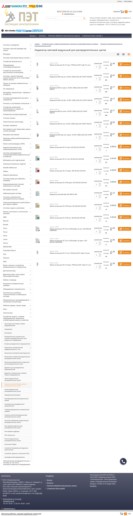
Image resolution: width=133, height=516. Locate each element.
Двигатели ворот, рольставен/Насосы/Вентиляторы (17, 275)
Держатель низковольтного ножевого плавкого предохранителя (16, 374)
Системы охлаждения (17, 45)
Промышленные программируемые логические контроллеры (17, 301)
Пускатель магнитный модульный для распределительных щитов (16, 416)
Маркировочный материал (12, 395)
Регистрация (128, 1)
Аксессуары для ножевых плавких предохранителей (15, 324)
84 (80, 11)
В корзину (126, 64)
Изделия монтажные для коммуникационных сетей (17, 148)
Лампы (17, 171)
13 (74, 11)
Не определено (17, 89)
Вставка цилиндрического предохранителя (17, 344)
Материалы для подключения (17, 160)
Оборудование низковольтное (17, 289)
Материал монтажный (17, 135)
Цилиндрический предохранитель (15, 457)
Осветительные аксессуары (17, 122)
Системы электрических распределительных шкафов (17, 198)
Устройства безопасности (17, 61)
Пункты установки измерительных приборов (17, 84)
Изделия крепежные (17, 175)
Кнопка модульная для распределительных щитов (13, 390)
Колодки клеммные (17, 125)
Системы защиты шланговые (17, 208)
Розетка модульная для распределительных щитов (13, 439)
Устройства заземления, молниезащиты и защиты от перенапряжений (17, 109)
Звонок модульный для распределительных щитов (13, 379)
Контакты (50, 483)
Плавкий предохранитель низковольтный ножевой (17, 410)
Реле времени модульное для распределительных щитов (13, 427)
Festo (5, 236)
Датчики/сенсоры (17, 271)
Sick (4, 254)
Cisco (5, 228)
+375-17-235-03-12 (111, 24)
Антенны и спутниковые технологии (17, 103)
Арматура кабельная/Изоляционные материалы (17, 139)
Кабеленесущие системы (17, 193)
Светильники (17, 313)
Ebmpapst (6, 54)
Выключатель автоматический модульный (17, 353)
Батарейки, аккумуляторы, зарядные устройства (17, 93)
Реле (17, 309)
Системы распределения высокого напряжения (17, 99)
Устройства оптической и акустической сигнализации (17, 71)
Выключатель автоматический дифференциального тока (18, 348)
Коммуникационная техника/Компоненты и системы (17, 185)
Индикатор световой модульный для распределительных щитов (15, 385)
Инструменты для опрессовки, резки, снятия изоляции (17, 130)
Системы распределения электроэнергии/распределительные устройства (17, 154)
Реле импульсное (10, 435)
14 (77, 11)
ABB (4, 217)
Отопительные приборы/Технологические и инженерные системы (17, 294)
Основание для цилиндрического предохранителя (14, 405)
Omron (5, 243)
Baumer (6, 221)
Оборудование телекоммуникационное (17, 66)
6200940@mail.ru (69, 14)
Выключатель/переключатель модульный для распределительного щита (17, 363)
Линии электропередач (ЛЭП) (17, 144)
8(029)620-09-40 (8, 501)
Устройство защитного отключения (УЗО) (17, 453)
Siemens (6, 258)
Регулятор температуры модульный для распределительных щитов (17, 421)
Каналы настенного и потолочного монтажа (17, 212)
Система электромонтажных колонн (17, 58)
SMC (5, 261)
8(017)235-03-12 (64, 11)
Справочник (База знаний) (56, 488)
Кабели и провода (17, 280)
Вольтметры (8, 333)
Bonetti (5, 224)
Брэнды (49, 480)
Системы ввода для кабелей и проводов (17, 179)
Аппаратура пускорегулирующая (17, 114)
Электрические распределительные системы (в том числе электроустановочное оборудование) (17, 462)
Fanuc (5, 232)
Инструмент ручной (17, 190)
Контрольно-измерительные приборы (17, 284)
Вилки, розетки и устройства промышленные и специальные (17, 266)
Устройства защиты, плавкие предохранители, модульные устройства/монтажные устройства (17, 318)
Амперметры (8, 329)
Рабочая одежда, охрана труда (17, 305)
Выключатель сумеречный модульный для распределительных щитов (17, 357)
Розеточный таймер (10, 444)
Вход (119, 1)
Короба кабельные (17, 168)
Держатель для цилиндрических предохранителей (14, 368)
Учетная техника (17, 118)
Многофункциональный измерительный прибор (16, 399)
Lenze (5, 239)
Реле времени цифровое (12, 431)
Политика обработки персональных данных (62, 485)
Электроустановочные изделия (17, 164)
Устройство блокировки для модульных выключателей (16, 449)
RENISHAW (7, 247)
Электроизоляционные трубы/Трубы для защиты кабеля (17, 203)
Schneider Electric (9, 250)
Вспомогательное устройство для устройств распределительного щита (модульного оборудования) (16, 338)
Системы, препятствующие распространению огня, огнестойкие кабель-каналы (17, 78)
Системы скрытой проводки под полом (17, 49)
